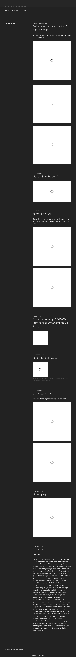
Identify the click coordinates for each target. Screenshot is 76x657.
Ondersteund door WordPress (13, 649)
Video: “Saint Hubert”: (45, 176)
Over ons (15, 10)
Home (7, 10)
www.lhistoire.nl (38, 630)
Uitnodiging (39, 494)
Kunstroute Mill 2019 (44, 357)
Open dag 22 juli (41, 393)
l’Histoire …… (39, 549)
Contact (24, 10)
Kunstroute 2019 (42, 213)
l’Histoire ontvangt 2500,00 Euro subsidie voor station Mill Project (50, 323)
